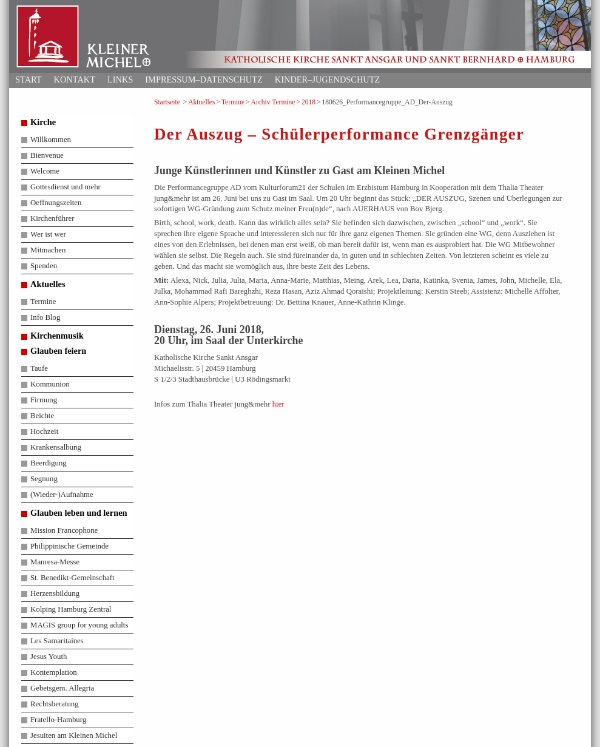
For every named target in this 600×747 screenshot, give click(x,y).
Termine (232, 102)
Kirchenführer (52, 218)
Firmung (43, 400)
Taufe (39, 368)
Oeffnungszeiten (55, 202)
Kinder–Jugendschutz (327, 79)
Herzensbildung (54, 593)
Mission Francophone (64, 530)
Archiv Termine (273, 102)
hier (278, 404)
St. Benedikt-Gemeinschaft (72, 577)
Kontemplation (53, 672)
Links (120, 79)
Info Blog (45, 317)
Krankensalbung (55, 447)
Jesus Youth (48, 656)
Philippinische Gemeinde (69, 546)
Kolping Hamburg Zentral (70, 609)
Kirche (43, 122)
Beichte (42, 415)
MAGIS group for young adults (79, 625)
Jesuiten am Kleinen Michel (73, 735)
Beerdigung (48, 463)
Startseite (167, 102)
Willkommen (50, 139)
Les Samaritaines (57, 641)
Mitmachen (48, 250)
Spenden (43, 266)
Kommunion (50, 384)
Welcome (44, 171)
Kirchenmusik (57, 335)
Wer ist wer (48, 234)
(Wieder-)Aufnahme (61, 494)
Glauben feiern (58, 351)
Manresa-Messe (54, 562)
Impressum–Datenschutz (204, 79)
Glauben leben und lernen (78, 513)
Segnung (44, 479)
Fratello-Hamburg (58, 719)
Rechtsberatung (54, 704)
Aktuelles (201, 102)
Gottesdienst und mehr (65, 187)
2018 (308, 102)
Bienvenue (47, 155)
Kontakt (74, 79)
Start (28, 79)
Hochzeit (44, 431)
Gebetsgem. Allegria (62, 688)
